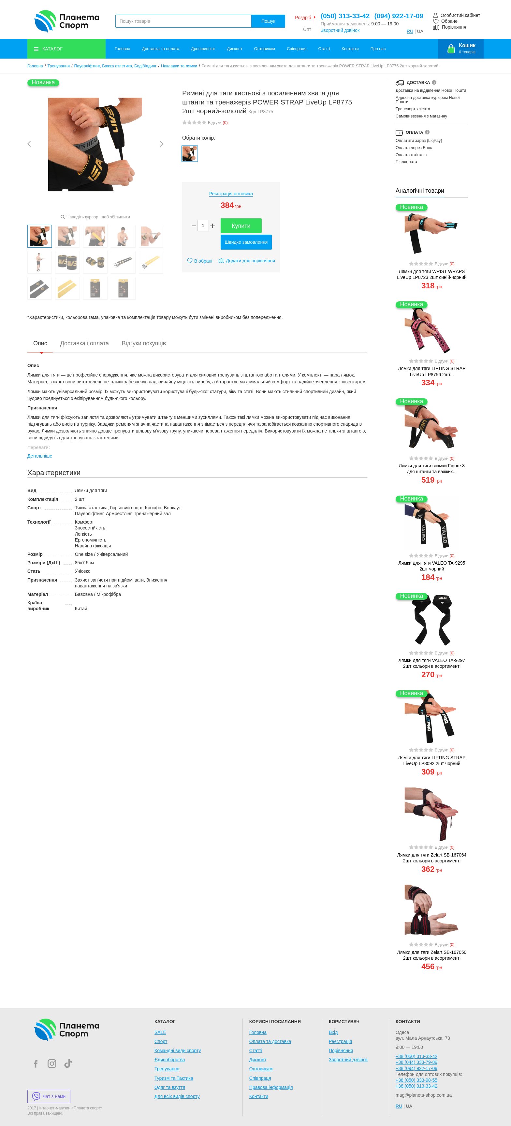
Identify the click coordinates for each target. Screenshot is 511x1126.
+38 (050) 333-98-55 (416, 1080)
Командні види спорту (177, 1050)
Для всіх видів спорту (177, 1096)
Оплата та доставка (270, 1041)
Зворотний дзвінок (340, 30)
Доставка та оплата (160, 49)
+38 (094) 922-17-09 (416, 1068)
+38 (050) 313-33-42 (416, 1056)
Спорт (160, 1041)
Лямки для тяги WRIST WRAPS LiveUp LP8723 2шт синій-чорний (431, 274)
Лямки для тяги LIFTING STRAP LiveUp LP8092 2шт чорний (431, 760)
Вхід (333, 1032)
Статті (324, 49)
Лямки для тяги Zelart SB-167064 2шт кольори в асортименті (432, 857)
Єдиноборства (169, 1059)
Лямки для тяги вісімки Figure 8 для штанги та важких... (432, 468)
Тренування (58, 66)
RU (410, 31)
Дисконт (234, 49)
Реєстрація (340, 1041)
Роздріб (303, 17)
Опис (40, 343)
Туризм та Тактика (173, 1078)
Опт (307, 29)
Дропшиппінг (203, 49)
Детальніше (39, 456)
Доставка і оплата (84, 343)
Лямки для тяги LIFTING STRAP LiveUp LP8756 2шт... (431, 371)
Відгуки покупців (144, 343)
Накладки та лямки (179, 66)
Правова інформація (271, 1087)
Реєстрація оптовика (231, 193)
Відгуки (218, 122)
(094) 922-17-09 (398, 16)
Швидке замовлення (246, 242)
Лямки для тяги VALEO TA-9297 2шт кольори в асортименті (432, 663)
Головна (122, 49)
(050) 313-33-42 (345, 16)
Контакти (350, 49)
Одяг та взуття (169, 1087)
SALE (160, 1032)
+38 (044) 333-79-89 (416, 1062)
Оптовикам (264, 49)
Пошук (268, 21)
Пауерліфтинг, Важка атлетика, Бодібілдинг (115, 66)
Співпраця (296, 49)
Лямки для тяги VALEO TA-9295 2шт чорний (432, 565)
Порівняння (341, 1050)
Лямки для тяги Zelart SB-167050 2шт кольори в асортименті (432, 955)
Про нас (378, 49)
